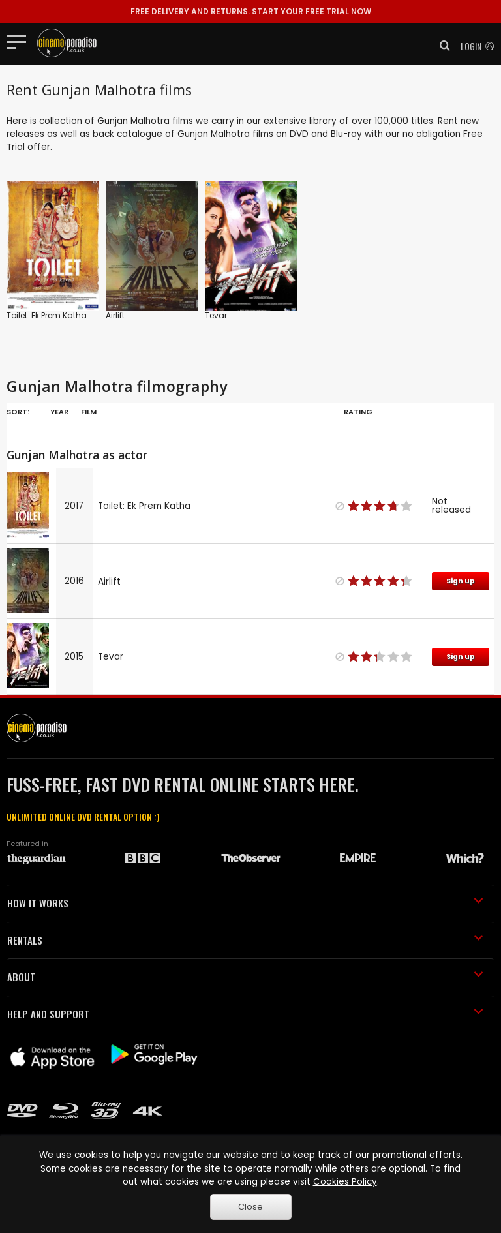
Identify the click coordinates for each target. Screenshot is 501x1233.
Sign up (460, 581)
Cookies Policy (345, 1182)
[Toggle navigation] (21, 41)
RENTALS (245, 940)
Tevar (216, 315)
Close (250, 1206)
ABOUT (245, 976)
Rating (358, 411)
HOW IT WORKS (245, 903)
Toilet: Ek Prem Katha (47, 315)
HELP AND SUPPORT (245, 1014)
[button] (441, 45)
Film (89, 411)
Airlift (115, 315)
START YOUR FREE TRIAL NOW (250, 11)
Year (59, 411)
